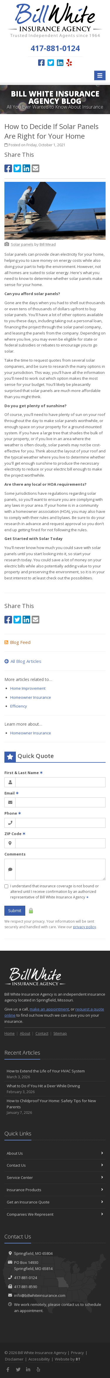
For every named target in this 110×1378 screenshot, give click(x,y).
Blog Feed (17, 642)
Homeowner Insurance (30, 697)
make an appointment (49, 1009)
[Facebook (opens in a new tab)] (41, 62)
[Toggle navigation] (100, 75)
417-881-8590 (25, 1286)
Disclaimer (14, 1359)
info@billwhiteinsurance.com (39, 1295)
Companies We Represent (55, 1214)
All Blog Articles (22, 661)
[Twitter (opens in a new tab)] (51, 62)
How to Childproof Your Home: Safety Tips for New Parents (55, 1107)
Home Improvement (27, 688)
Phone (12, 813)
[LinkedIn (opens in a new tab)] (60, 62)
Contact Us (55, 1165)
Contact (41, 1033)
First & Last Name (23, 772)
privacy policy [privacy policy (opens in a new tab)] (84, 926)
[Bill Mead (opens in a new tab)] (48, 244)
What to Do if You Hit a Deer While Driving (55, 1089)
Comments (15, 854)
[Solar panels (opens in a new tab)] (22, 244)
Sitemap (60, 1033)
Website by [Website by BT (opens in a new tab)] (67, 1359)
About (25, 1033)
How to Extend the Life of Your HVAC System (55, 1074)
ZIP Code (15, 833)
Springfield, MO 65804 (33, 1253)
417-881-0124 (25, 1277)
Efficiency (18, 706)
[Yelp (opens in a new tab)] (69, 62)
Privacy (77, 1352)
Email (11, 793)
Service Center (55, 1177)
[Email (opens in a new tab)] (35, 168)
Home (9, 1033)
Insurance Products (55, 1189)
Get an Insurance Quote (55, 1202)
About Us (55, 1153)
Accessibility (39, 1359)
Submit (14, 910)
